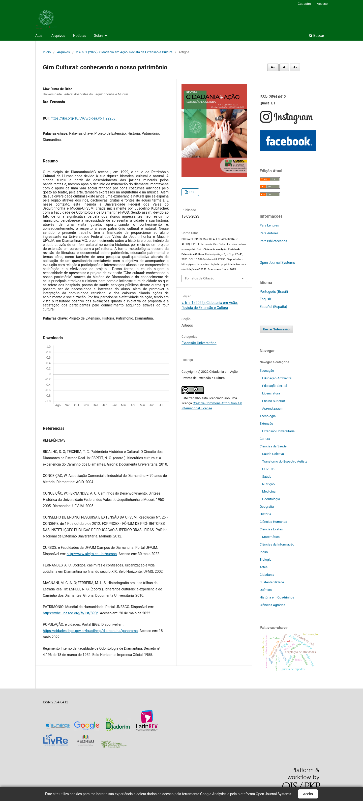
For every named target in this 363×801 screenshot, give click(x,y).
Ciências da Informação (277, 544)
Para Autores (269, 233)
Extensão (266, 423)
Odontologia (271, 499)
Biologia (265, 559)
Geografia (267, 506)
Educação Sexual (274, 386)
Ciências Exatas (271, 529)
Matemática (271, 537)
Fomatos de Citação (199, 278)
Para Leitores (269, 225)
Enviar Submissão (276, 329)
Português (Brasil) (274, 292)
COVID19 (268, 469)
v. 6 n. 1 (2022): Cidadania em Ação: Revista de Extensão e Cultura (124, 52)
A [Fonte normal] (284, 67)
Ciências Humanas (273, 522)
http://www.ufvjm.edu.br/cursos (92, 554)
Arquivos (58, 36)
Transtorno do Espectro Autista (285, 461)
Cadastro (304, 4)
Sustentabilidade (272, 582)
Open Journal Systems (277, 263)
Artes (263, 567)
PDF (192, 192)
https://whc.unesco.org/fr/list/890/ (70, 613)
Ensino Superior (273, 401)
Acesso (322, 4)
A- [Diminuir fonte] (295, 67)
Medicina (269, 491)
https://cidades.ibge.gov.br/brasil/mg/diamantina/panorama (90, 631)
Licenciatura (271, 393)
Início (47, 52)
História (265, 514)
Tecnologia (268, 416)
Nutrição (268, 484)
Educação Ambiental (277, 378)
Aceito (308, 794)
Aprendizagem (272, 408)
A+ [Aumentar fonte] (273, 67)
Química (266, 590)
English (265, 299)
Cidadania (267, 575)
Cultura (265, 439)
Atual (39, 36)
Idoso (264, 552)
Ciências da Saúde (273, 446)
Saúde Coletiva (273, 454)
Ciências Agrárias (272, 605)
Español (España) (273, 307)
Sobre (99, 36)
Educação (267, 371)
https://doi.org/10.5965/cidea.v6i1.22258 (82, 118)
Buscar (316, 36)
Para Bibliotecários (273, 241)
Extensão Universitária (199, 343)
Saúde (266, 476)
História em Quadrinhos (277, 597)
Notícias (79, 36)
